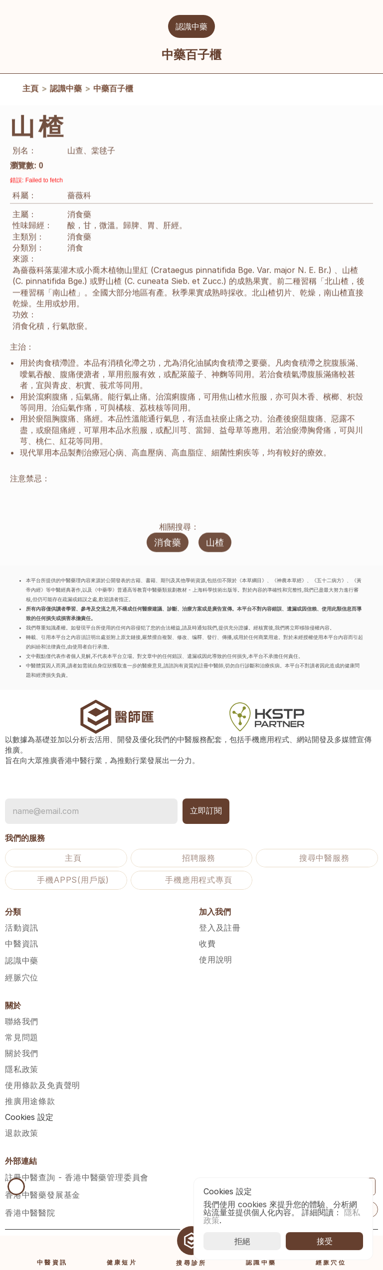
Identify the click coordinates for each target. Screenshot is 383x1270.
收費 (207, 944)
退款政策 (21, 1133)
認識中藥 (66, 91)
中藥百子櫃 (113, 91)
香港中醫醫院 (30, 1213)
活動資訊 (21, 928)
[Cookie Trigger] (29, 1116)
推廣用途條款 (30, 1101)
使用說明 (215, 959)
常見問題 (21, 1037)
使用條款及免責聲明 (42, 1085)
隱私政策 (21, 1069)
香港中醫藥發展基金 (42, 1195)
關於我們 (21, 1053)
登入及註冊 (220, 928)
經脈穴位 (21, 977)
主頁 (30, 91)
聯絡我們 (21, 1021)
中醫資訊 (21, 944)
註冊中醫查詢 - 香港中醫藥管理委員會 (77, 1177)
